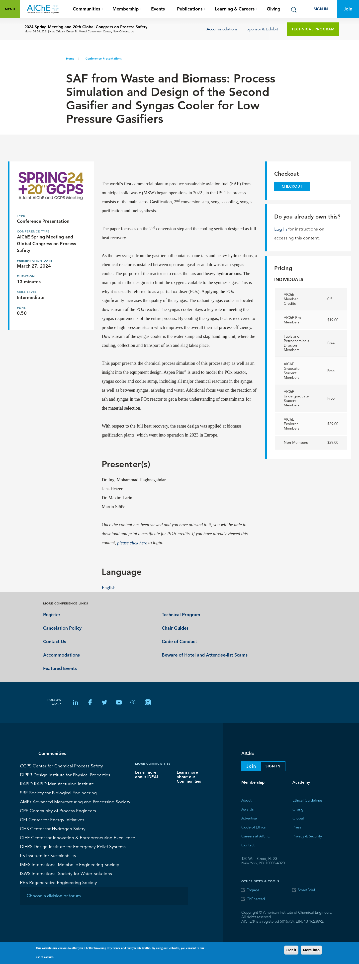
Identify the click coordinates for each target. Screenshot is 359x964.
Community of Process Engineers (58, 810)
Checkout (292, 186)
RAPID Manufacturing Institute (57, 783)
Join (348, 9)
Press (296, 827)
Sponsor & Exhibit (262, 29)
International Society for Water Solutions (66, 873)
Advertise (249, 818)
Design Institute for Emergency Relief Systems (73, 846)
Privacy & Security (307, 836)
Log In (280, 229)
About (246, 800)
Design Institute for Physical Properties (65, 774)
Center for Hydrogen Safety (53, 828)
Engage (253, 890)
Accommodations (222, 29)
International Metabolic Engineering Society (69, 864)
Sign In (321, 8)
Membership (253, 782)
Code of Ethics (253, 827)
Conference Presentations (104, 58)
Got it (291, 950)
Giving (273, 9)
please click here (132, 542)
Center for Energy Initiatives (52, 819)
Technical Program (313, 29)
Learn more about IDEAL (147, 774)
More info (311, 950)
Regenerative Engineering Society (58, 882)
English (108, 587)
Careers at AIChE (255, 836)
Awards (247, 809)
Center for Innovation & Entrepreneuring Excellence (77, 837)
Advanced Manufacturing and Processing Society (75, 801)
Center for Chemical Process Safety (61, 765)
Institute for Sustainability (48, 855)
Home (70, 58)
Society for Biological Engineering (58, 792)
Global (298, 818)
